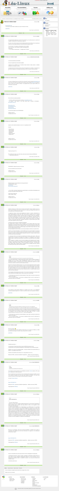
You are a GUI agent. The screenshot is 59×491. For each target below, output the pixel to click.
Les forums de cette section (9, 18)
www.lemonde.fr (11, 107)
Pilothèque (22, 482)
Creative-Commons (38, 488)
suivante (41, 18)
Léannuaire (22, 480)
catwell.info (7, 28)
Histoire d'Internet (14, 378)
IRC (44, 479)
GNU (46, 0)
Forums (45, 478)
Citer (25, 53)
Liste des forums (10, 468)
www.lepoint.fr (11, 185)
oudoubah (37, 36)
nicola (38, 147)
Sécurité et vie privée (35, 482)
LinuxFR (41, 0)
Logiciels (33, 479)
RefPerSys (16, 386)
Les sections (3, 18)
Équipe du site (12, 478)
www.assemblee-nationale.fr (13, 186)
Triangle (38, 340)
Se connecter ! (47, 20)
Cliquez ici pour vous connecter (10, 472)
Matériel (33, 483)
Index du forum (16, 468)
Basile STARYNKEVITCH (35, 362)
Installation (34, 478)
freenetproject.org (36, 81)
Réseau (33, 481)
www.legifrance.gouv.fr (28, 100)
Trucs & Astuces (23, 479)
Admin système (34, 480)
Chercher (20, 468)
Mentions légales (12, 479)
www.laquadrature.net (12, 106)
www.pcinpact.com (11, 105)
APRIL (13, 384)
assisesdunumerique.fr (12, 108)
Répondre (21, 53)
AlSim (38, 21)
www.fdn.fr (33, 82)
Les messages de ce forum (16, 18)
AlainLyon (37, 205)
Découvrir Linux (23, 478)
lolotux (38, 94)
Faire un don (11, 480)
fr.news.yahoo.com (9, 25)
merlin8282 (37, 300)
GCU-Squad (44, 0)
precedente (37, 18)
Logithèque (22, 481)
